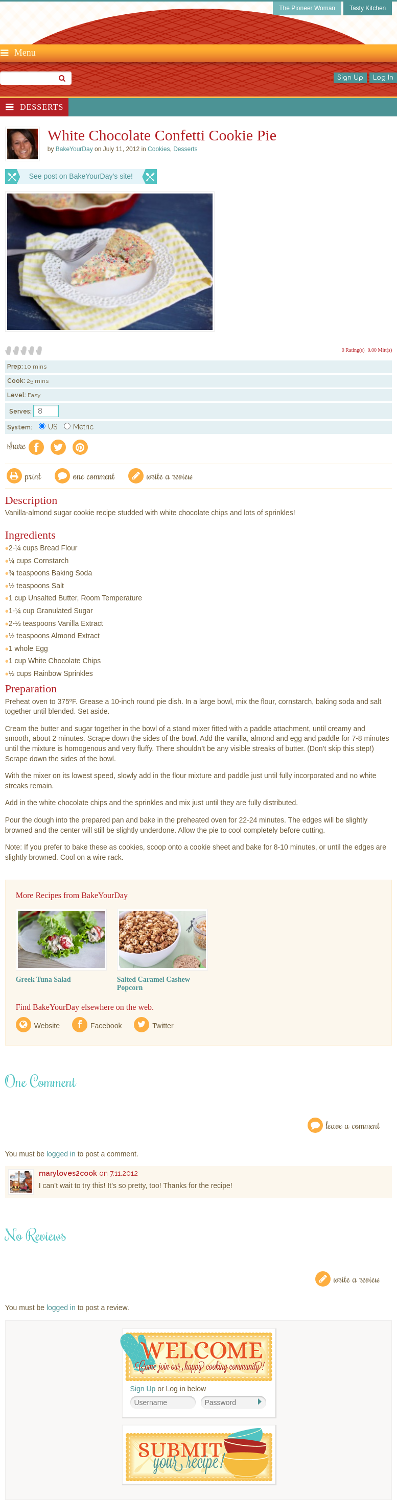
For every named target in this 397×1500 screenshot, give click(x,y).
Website (47, 1026)
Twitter (162, 1026)
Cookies (159, 149)
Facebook (106, 1026)
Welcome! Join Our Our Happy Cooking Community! (196, 1357)
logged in (61, 1154)
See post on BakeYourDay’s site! (81, 176)
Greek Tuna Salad (43, 979)
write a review (170, 475)
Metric (79, 427)
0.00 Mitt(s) (380, 350)
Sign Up (350, 77)
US (48, 427)
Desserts (41, 107)
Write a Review (357, 1279)
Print (33, 475)
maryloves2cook (68, 1173)
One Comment (94, 475)
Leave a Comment (353, 1125)
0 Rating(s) (353, 350)
